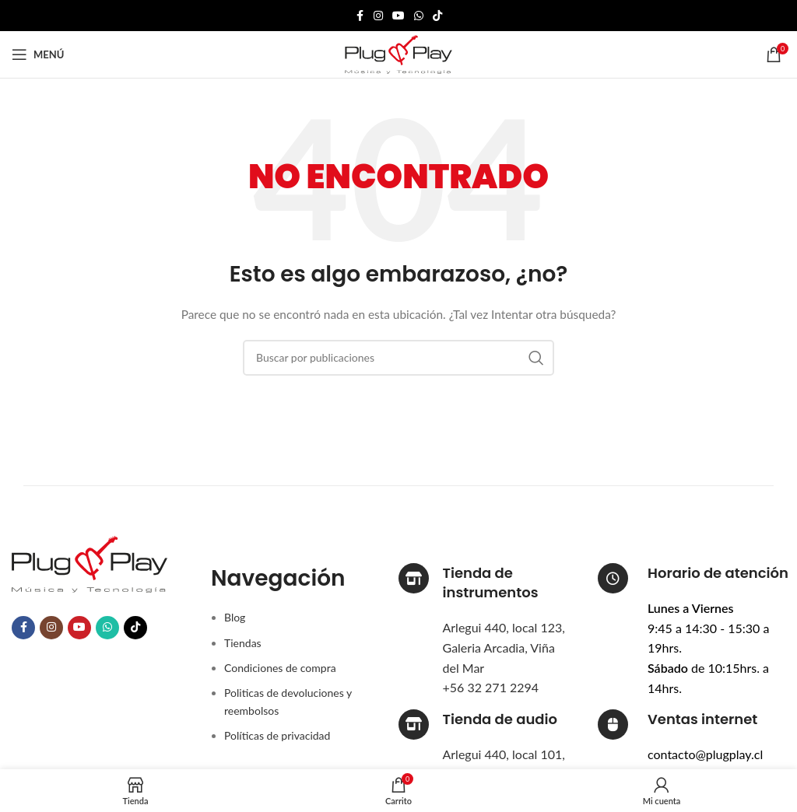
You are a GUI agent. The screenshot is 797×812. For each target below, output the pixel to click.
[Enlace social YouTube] (398, 15)
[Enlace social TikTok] (437, 15)
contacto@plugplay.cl (705, 754)
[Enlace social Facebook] (359, 15)
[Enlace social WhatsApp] (418, 15)
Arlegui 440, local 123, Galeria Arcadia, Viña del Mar (504, 647)
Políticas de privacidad (277, 735)
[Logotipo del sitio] (398, 53)
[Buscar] (398, 358)
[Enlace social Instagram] (378, 15)
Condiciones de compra (280, 667)
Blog (234, 617)
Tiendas (243, 642)
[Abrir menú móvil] (38, 54)
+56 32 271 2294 (491, 687)
